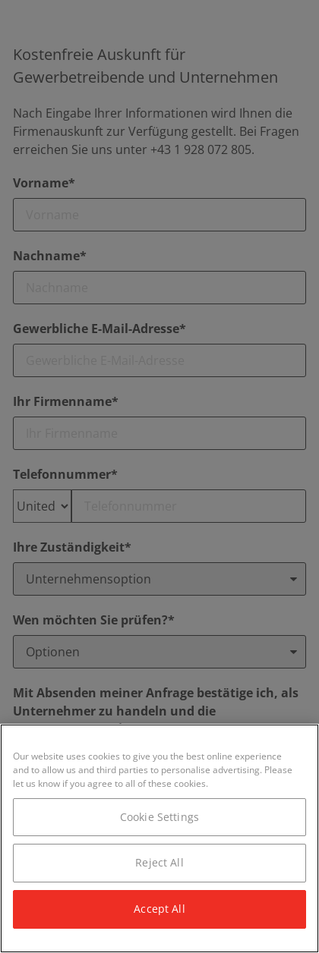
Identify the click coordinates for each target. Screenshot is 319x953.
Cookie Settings (159, 817)
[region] (159, 838)
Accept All (159, 908)
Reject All (159, 862)
